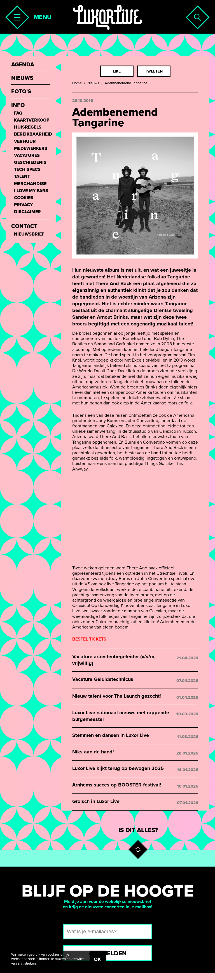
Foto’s (21, 91)
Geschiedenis (30, 162)
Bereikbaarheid (32, 134)
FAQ (18, 113)
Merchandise (30, 184)
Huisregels (27, 127)
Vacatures (27, 155)
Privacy (23, 205)
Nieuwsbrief (29, 234)
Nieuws (93, 83)
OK (97, 959)
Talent (22, 176)
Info (18, 105)
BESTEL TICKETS (89, 639)
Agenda (22, 64)
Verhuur (25, 141)
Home (77, 83)
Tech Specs (27, 169)
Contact (24, 226)
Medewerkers (30, 148)
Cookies (23, 198)
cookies (54, 954)
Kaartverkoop (31, 120)
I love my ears (31, 191)
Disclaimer (27, 212)
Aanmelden (108, 953)
